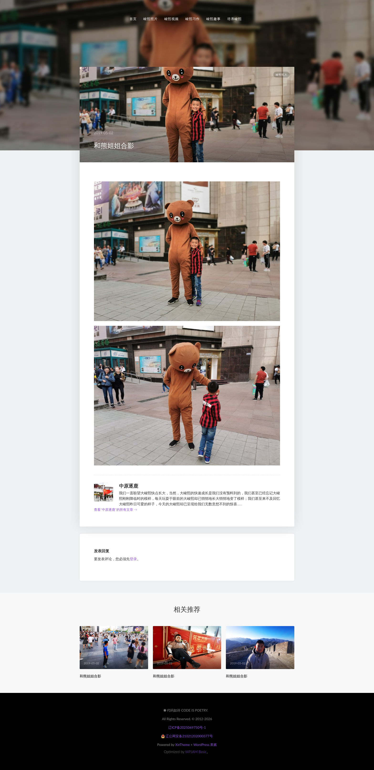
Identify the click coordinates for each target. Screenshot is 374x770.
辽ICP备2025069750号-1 (187, 727)
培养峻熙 (234, 19)
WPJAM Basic (196, 751)
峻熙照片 (150, 19)
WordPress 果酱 (205, 745)
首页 (133, 19)
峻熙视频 (171, 19)
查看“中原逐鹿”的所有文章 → (115, 509)
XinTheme (182, 745)
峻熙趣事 (213, 19)
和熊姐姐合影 (90, 676)
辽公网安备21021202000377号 (187, 736)
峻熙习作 (192, 19)
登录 (133, 559)
